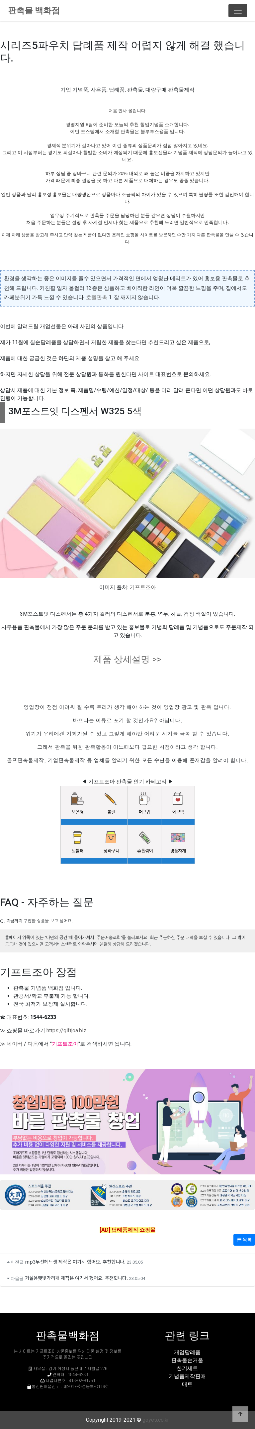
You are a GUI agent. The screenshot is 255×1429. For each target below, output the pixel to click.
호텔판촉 (96, 297)
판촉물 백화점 (34, 10)
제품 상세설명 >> (127, 659)
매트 (187, 1384)
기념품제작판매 (187, 1376)
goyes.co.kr (155, 1420)
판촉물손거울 (187, 1360)
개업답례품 (187, 1352)
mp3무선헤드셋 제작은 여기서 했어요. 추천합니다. (75, 1261)
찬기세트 (187, 1368)
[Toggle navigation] (237, 10)
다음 (33, 1044)
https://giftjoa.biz (66, 1030)
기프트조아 (142, 587)
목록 (244, 1239)
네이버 (15, 1044)
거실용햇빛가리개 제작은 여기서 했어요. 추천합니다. (76, 1277)
